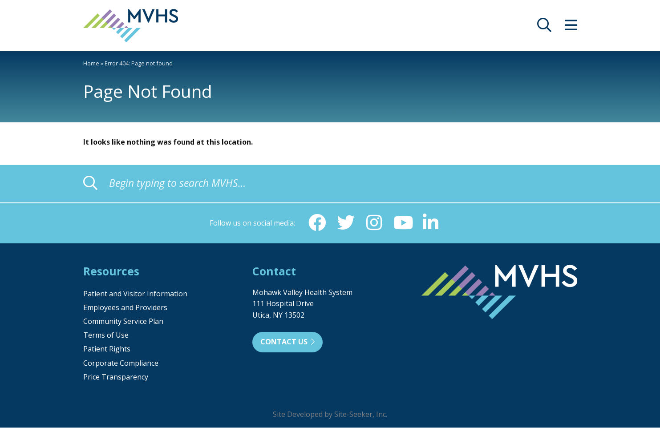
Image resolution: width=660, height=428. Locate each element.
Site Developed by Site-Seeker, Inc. (330, 415)
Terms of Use (106, 335)
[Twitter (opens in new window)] (346, 223)
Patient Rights (106, 349)
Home (91, 63)
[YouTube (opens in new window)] (403, 223)
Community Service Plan (123, 322)
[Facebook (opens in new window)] (317, 223)
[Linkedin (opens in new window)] (431, 223)
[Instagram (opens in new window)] (374, 223)
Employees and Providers (125, 308)
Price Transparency (115, 377)
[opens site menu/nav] (571, 27)
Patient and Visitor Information (135, 294)
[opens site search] (544, 27)
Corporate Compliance (120, 363)
